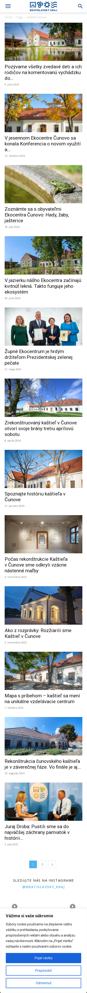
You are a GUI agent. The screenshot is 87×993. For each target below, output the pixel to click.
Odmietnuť (44, 983)
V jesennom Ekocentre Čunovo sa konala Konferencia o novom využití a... (43, 143)
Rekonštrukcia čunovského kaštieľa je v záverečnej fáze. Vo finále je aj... (43, 764)
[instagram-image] (14, 906)
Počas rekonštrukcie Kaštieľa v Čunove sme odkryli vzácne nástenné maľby (36, 564)
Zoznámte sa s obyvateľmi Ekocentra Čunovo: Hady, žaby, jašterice (37, 214)
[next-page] (52, 864)
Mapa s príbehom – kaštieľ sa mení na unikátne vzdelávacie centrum (42, 698)
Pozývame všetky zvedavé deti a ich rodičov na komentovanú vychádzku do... (43, 72)
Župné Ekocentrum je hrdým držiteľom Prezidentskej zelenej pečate (39, 357)
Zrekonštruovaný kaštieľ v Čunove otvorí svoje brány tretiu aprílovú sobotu (41, 428)
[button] (7, 6)
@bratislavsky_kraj (43, 886)
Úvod (8, 17)
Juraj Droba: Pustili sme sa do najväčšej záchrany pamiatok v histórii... (37, 832)
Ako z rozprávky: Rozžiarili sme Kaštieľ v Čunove (38, 633)
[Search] (80, 6)
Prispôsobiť (43, 970)
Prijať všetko (44, 958)
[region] (43, 950)
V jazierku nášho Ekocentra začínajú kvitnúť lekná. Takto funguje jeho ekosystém (43, 286)
